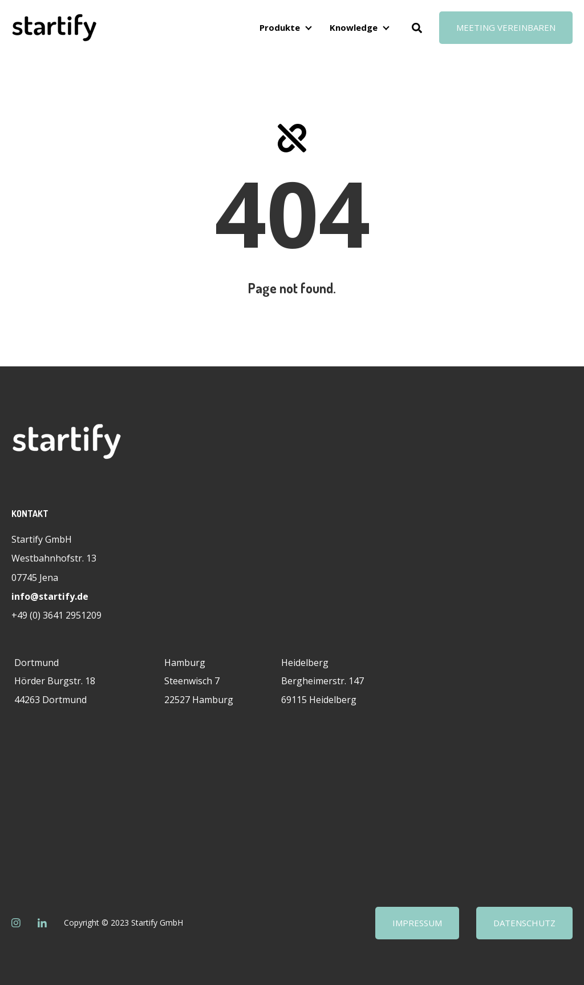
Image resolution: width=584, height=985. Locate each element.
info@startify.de (49, 596)
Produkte (279, 27)
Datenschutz (524, 923)
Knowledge (354, 27)
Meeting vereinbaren (505, 27)
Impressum (417, 923)
